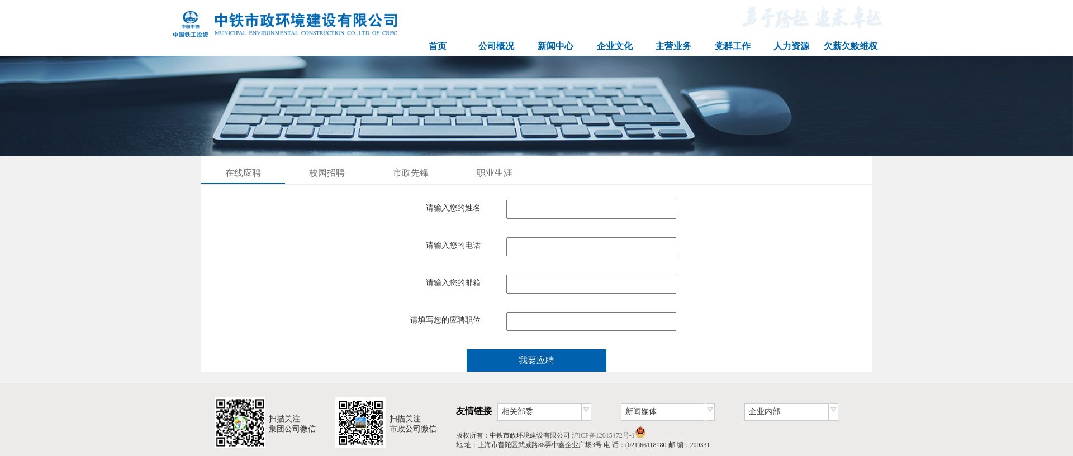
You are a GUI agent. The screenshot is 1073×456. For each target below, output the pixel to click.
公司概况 (496, 46)
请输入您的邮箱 (453, 283)
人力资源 (791, 46)
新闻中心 (555, 46)
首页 (438, 46)
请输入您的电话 (453, 245)
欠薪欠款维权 (850, 46)
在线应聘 (243, 172)
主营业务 (673, 46)
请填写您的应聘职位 (445, 320)
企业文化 (615, 46)
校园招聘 (327, 172)
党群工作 (733, 46)
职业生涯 (494, 172)
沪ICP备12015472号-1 (603, 435)
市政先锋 (411, 172)
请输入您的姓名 (453, 208)
